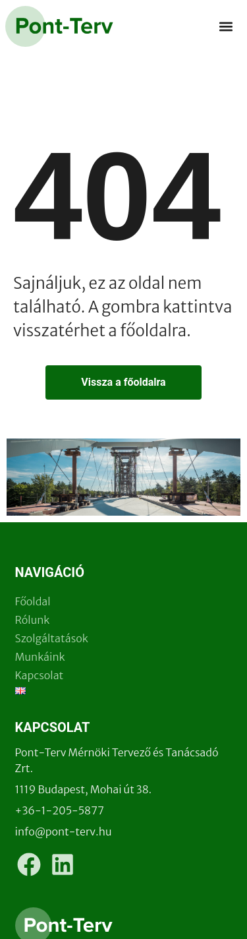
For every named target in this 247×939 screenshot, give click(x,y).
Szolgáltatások (51, 638)
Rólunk (32, 619)
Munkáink (40, 656)
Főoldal (33, 601)
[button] (226, 27)
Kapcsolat (39, 675)
